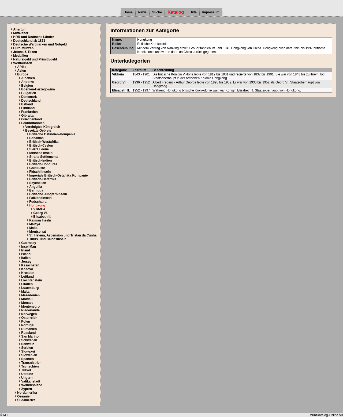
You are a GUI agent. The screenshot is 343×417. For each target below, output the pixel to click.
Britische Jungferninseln (48, 194)
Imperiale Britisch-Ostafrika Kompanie (58, 175)
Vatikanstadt (30, 381)
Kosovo (27, 269)
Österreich (29, 318)
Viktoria (39, 209)
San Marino (30, 336)
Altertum (19, 29)
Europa (22, 74)
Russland (28, 333)
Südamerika (26, 400)
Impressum (210, 12)
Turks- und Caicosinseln (47, 239)
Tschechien (30, 366)
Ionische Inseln (41, 153)
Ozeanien (24, 396)
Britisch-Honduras (43, 164)
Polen (25, 321)
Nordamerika (27, 393)
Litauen (27, 284)
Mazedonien (30, 295)
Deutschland (30, 100)
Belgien (27, 85)
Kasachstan (30, 265)
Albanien (28, 78)
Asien (21, 70)
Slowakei (28, 351)
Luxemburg (30, 288)
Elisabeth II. (42, 217)
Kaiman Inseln (40, 220)
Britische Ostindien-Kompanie (52, 134)
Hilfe (193, 12)
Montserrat (37, 232)
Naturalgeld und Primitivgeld (35, 59)
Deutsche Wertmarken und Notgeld (40, 44)
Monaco (27, 303)
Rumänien (29, 329)
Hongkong (37, 205)
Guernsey (28, 243)
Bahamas (36, 138)
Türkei (26, 370)
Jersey (26, 261)
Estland (27, 104)
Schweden (29, 340)
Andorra (27, 82)
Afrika (21, 67)
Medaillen (20, 56)
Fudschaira (37, 202)
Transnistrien (31, 363)
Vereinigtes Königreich (42, 127)
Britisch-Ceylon (41, 145)
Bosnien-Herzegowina (38, 89)
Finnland (28, 108)
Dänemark (29, 97)
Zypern (26, 389)
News (142, 12)
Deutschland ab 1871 (29, 41)
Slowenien (29, 355)
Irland (25, 250)
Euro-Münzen (23, 48)
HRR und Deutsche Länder (33, 37)
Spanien (27, 359)
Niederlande (30, 310)
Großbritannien (32, 123)
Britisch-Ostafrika (42, 179)
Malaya (34, 224)
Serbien (27, 348)
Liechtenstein (31, 280)
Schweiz (27, 344)
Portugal (27, 325)
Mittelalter (20, 33)
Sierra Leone (39, 149)
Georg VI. (40, 213)
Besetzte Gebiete (38, 130)
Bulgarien (28, 93)
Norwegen (29, 314)
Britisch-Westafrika (43, 142)
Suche (157, 12)
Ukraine (27, 374)
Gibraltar (28, 115)
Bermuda (36, 190)
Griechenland (31, 119)
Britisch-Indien (40, 160)
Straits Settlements (43, 157)
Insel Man (28, 246)
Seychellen (37, 183)
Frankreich (29, 112)
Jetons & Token (25, 52)
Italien (26, 258)
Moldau (26, 299)
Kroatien (27, 273)
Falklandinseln (40, 198)
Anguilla (35, 187)
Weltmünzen (22, 63)
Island (26, 254)
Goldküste (37, 168)
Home (128, 12)
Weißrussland (31, 385)
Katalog (175, 12)
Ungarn (26, 378)
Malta (33, 228)
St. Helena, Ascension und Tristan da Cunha (62, 235)
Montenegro (30, 306)
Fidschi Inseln (40, 172)
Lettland (27, 276)
